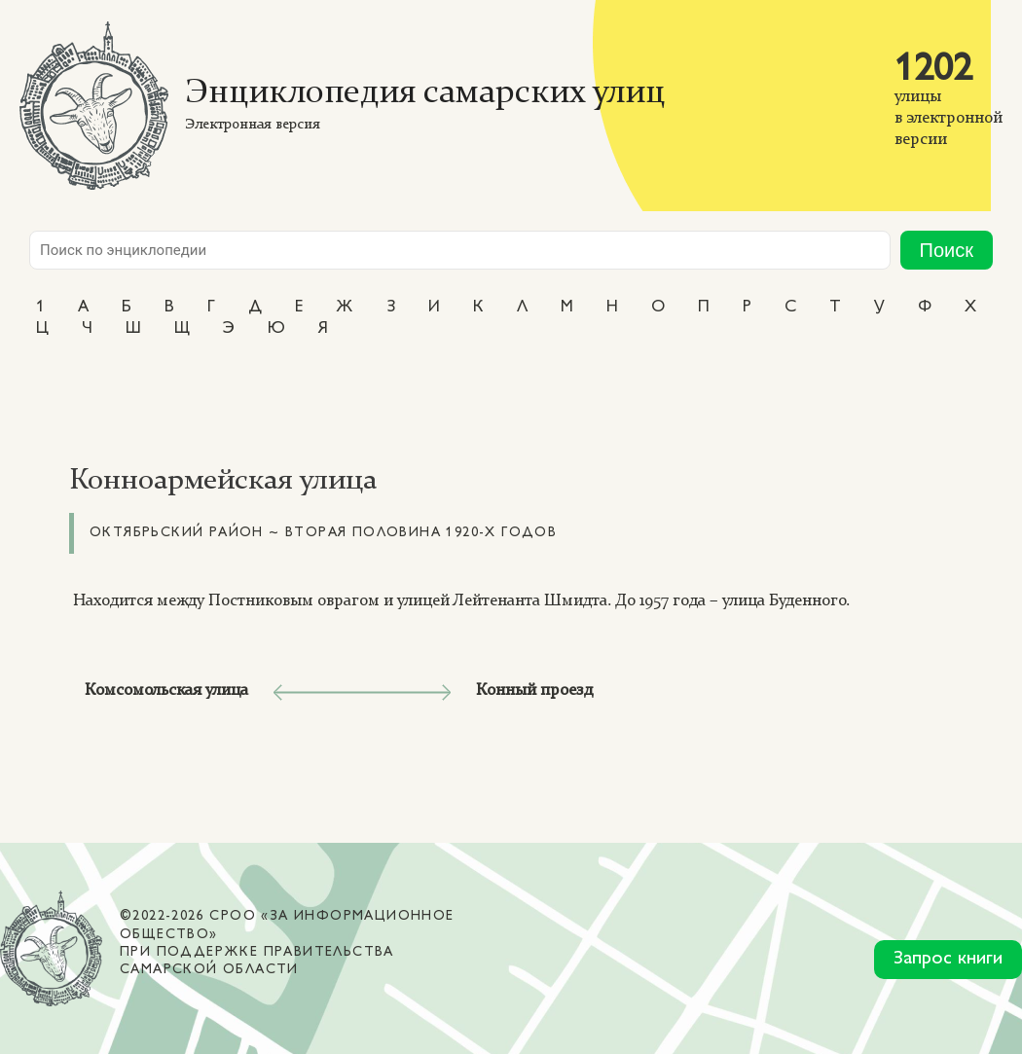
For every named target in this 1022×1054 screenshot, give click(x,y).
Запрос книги (948, 959)
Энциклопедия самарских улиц (425, 94)
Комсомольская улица (166, 690)
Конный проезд (534, 690)
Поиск (946, 250)
